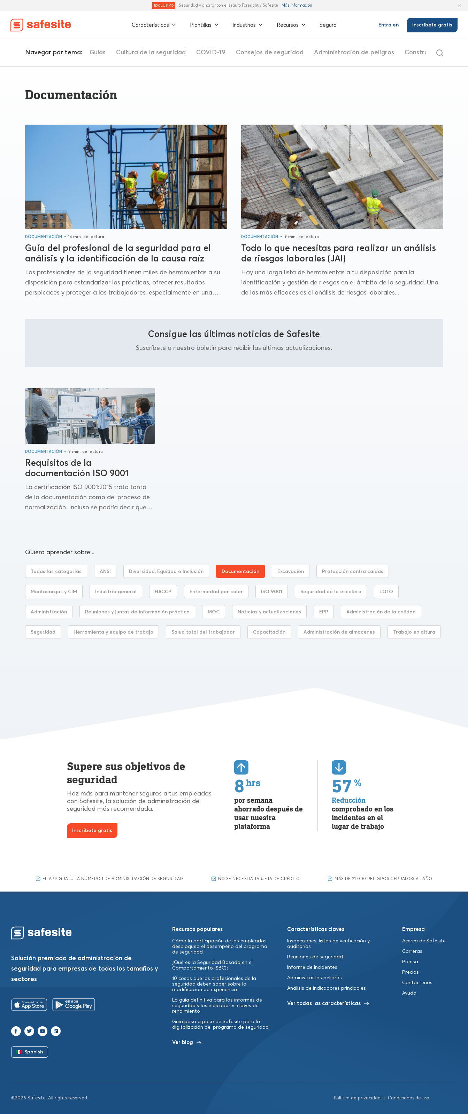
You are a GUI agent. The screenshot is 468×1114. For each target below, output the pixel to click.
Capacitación (269, 632)
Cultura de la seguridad (211, 52)
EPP (323, 612)
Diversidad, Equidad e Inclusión (166, 571)
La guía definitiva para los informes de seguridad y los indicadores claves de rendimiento (217, 1006)
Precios (410, 972)
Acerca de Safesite (424, 941)
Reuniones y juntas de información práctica (137, 612)
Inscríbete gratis (432, 25)
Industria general (116, 591)
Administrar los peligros (314, 977)
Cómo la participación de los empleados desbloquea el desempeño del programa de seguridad (219, 947)
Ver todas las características (328, 1003)
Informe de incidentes (312, 967)
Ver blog (186, 1042)
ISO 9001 (271, 591)
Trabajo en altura (414, 632)
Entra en (388, 25)
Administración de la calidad (381, 612)
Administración (49, 612)
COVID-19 (271, 52)
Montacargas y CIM (54, 591)
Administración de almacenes (339, 632)
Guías (158, 52)
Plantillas (204, 25)
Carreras (412, 951)
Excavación (290, 571)
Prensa (410, 961)
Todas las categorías (56, 571)
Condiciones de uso (408, 1098)
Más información (297, 5)
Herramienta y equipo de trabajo (113, 632)
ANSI (105, 571)
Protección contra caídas (352, 571)
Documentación (43, 237)
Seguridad (43, 632)
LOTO (386, 591)
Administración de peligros (415, 52)
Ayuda (409, 993)
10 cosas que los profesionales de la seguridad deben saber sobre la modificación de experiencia (214, 984)
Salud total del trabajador (203, 632)
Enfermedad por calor (216, 591)
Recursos (291, 25)
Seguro (328, 25)
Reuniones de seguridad (315, 957)
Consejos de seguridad (330, 52)
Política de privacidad (357, 1098)
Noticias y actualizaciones (269, 612)
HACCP (163, 591)
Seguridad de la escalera (330, 591)
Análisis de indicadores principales (326, 988)
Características (154, 25)
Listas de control (115, 52)
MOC (214, 612)
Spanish (29, 1052)
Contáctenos (417, 982)
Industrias (247, 25)
